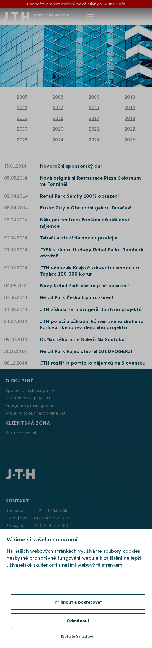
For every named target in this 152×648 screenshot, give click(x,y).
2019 (22, 129)
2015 (22, 118)
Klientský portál (21, 432)
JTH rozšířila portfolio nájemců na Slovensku (92, 363)
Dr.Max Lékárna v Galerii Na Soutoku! (83, 339)
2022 (130, 129)
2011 (22, 107)
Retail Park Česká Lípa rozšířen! (76, 297)
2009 (94, 97)
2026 (130, 139)
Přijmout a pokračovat (78, 602)
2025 (94, 139)
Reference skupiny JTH (29, 398)
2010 (130, 97)
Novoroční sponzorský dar (71, 166)
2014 (130, 107)
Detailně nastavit (78, 636)
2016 (58, 118)
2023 (22, 139)
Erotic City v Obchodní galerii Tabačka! (85, 208)
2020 (58, 129)
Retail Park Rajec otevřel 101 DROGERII (86, 351)
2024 (58, 139)
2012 (58, 107)
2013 (94, 107)
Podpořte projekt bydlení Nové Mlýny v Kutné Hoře (76, 3)
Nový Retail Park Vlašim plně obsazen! (84, 285)
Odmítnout (78, 620)
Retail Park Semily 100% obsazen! (79, 196)
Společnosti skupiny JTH (30, 390)
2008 (57, 97)
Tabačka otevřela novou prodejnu (79, 238)
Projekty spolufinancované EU (35, 413)
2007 (22, 97)
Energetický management (31, 405)
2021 (94, 129)
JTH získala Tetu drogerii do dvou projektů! (91, 309)
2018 (130, 118)
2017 (94, 118)
